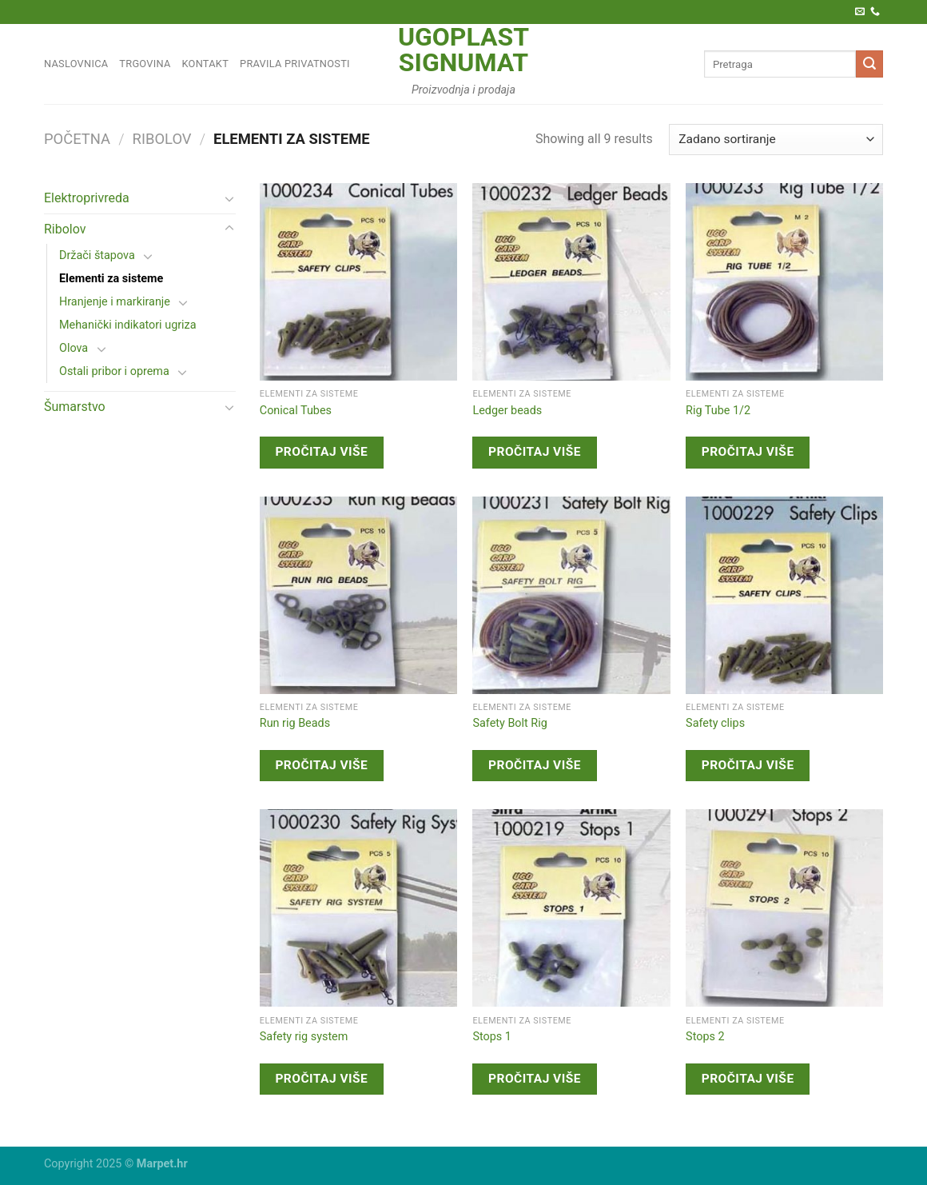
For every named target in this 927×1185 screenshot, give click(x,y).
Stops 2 (705, 1036)
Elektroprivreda (86, 197)
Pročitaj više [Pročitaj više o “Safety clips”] (748, 765)
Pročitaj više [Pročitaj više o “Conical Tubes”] (321, 452)
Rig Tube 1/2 (718, 410)
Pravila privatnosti (295, 64)
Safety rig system (304, 1036)
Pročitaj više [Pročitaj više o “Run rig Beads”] (321, 765)
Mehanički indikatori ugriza (128, 325)
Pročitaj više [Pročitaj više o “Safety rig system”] (321, 1078)
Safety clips (715, 723)
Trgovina (144, 64)
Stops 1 (491, 1036)
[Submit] (869, 64)
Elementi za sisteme (111, 278)
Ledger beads (507, 410)
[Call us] (875, 12)
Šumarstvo (74, 406)
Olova (73, 348)
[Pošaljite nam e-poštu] (860, 12)
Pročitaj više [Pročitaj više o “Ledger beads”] (534, 452)
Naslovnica (76, 64)
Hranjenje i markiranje (114, 302)
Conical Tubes (296, 410)
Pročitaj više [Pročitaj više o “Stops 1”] (534, 1078)
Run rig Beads (295, 723)
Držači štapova (97, 255)
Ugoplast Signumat (463, 49)
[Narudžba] (776, 139)
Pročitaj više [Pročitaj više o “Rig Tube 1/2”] (748, 452)
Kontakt (205, 64)
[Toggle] (229, 198)
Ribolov (162, 138)
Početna (77, 138)
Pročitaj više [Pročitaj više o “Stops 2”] (748, 1078)
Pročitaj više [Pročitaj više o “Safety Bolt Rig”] (534, 765)
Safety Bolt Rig (509, 723)
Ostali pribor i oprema (114, 371)
